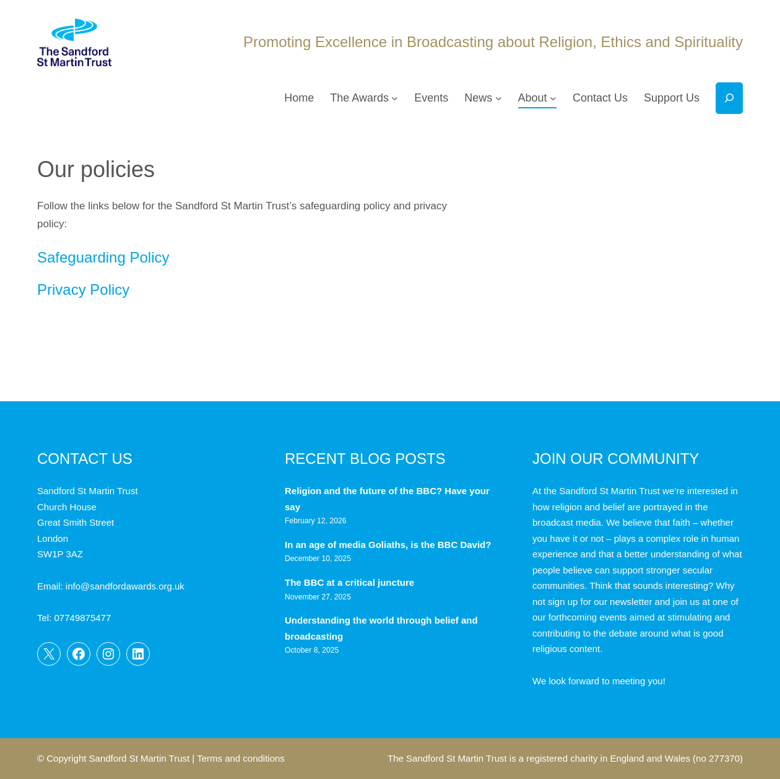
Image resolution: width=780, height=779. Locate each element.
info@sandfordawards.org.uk (125, 586)
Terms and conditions (241, 758)
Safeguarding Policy (103, 257)
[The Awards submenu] (394, 98)
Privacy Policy (83, 289)
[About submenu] (553, 98)
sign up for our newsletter (600, 601)
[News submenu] (498, 98)
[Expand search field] (729, 98)
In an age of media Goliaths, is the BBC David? (389, 544)
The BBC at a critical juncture (349, 582)
